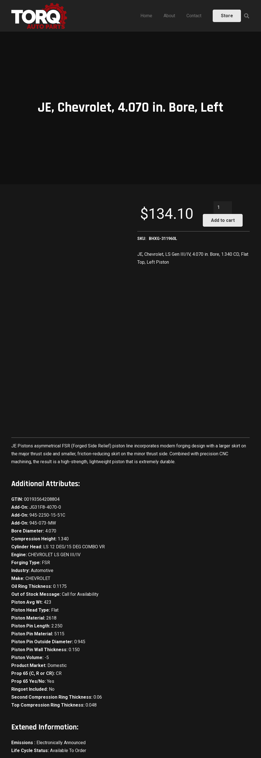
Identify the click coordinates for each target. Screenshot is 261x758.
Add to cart (223, 220)
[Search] (246, 16)
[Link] (39, 16)
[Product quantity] (223, 207)
